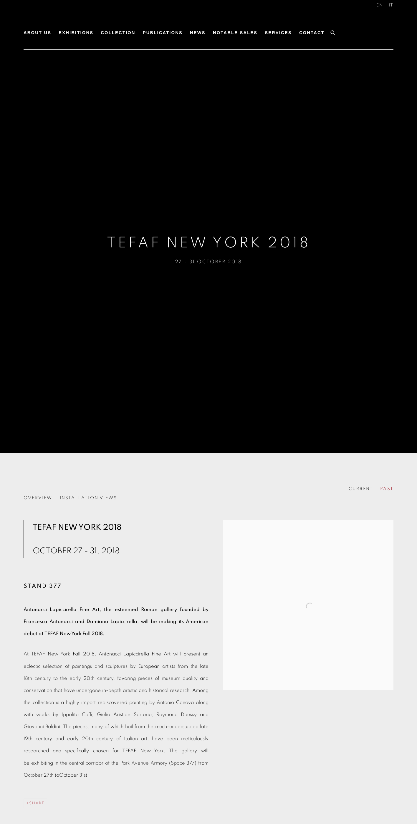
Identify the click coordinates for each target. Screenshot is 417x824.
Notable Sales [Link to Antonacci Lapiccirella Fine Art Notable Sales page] (235, 32)
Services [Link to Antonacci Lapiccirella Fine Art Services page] (278, 32)
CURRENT (361, 489)
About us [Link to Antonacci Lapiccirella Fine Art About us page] (37, 32)
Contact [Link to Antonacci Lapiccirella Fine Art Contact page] (312, 32)
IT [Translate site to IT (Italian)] (391, 5)
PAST (386, 489)
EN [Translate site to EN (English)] (379, 5)
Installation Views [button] (88, 498)
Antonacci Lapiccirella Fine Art (68, 20)
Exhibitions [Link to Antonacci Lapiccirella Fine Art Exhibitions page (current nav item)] (76, 32)
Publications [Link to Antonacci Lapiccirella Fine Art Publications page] (163, 32)
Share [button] (36, 803)
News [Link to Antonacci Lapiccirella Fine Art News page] (198, 32)
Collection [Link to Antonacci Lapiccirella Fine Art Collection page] (118, 32)
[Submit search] (333, 32)
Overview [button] (38, 498)
